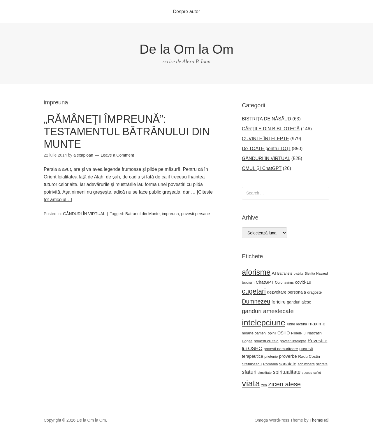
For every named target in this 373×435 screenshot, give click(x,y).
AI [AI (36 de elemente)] (274, 273)
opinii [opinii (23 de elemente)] (272, 333)
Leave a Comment (117, 155)
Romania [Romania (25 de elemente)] (270, 364)
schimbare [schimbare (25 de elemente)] (306, 364)
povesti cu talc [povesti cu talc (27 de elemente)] (266, 341)
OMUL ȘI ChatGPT (261, 168)
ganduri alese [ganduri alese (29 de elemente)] (299, 302)
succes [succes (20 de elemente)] (307, 372)
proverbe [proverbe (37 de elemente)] (288, 356)
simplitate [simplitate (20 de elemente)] (265, 372)
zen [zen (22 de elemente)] (264, 385)
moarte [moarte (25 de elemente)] (248, 333)
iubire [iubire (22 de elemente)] (290, 324)
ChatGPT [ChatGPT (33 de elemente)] (265, 282)
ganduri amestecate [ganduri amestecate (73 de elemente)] (268, 311)
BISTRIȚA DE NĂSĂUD (266, 118)
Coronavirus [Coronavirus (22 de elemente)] (284, 282)
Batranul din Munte (142, 213)
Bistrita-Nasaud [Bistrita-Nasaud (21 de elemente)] (316, 273)
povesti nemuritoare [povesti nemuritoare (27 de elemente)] (281, 349)
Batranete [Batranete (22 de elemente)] (285, 273)
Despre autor (186, 11)
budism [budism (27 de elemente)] (248, 282)
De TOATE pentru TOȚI (266, 148)
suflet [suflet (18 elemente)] (317, 372)
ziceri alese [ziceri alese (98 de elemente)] (284, 384)
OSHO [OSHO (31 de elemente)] (283, 333)
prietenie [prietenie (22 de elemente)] (271, 357)
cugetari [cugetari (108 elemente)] (254, 291)
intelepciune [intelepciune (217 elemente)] (263, 322)
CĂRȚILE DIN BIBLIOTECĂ (271, 128)
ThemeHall (319, 420)
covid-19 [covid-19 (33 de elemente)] (303, 282)
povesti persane (195, 213)
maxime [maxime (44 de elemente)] (316, 324)
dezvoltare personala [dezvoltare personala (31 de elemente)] (286, 292)
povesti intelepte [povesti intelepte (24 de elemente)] (293, 341)
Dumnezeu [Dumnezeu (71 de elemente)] (256, 301)
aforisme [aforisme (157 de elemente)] (256, 272)
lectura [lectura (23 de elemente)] (301, 324)
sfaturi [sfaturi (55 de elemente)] (249, 372)
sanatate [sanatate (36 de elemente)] (287, 363)
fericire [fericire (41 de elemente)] (279, 301)
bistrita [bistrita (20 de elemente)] (298, 273)
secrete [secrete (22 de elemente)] (322, 364)
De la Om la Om (187, 49)
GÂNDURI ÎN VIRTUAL (84, 213)
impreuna (170, 213)
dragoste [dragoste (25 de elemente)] (314, 292)
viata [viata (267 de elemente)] (251, 383)
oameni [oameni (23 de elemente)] (260, 333)
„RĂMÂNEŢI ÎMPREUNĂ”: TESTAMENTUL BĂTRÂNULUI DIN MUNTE (127, 131)
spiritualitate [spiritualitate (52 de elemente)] (286, 372)
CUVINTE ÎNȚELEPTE (265, 138)
